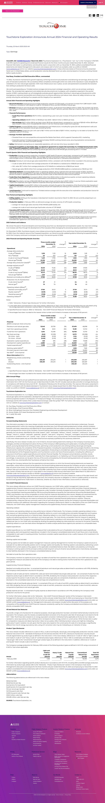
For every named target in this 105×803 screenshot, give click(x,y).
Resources (48, 2)
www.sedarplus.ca (13, 69)
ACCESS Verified (37, 745)
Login (100, 2)
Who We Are (36, 777)
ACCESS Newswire (59, 777)
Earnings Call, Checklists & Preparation (61, 764)
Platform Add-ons (37, 756)
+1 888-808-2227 (80, 779)
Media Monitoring (37, 739)
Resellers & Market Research (18, 739)
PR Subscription (15, 754)
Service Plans (36, 754)
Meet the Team (36, 779)
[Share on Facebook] (90, 15)
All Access (78, 731)
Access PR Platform (37, 731)
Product (13, 777)
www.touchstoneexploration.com (45, 69)
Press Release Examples (82, 756)
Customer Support (80, 783)
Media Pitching (36, 737)
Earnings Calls (58, 737)
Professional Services (38, 2)
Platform (14, 779)
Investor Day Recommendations (62, 768)
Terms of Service (59, 794)
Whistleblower (58, 743)
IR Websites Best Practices (61, 761)
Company (14, 781)
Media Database (37, 735)
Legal (13, 737)
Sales (77, 781)
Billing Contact (79, 787)
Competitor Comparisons (60, 759)
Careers (35, 783)
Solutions (24, 2)
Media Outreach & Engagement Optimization (61, 757)
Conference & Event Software (83, 733)
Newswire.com (58, 779)
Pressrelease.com (59, 781)
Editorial (78, 785)
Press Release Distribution (39, 733)
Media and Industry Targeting (40, 741)
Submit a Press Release (88, 2)
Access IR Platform (59, 731)
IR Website (57, 733)
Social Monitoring (37, 743)
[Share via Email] (102, 15)
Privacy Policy (68, 794)
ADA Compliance (59, 735)
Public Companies (16, 731)
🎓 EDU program (63, 2)
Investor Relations (37, 781)
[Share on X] (94, 15)
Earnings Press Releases (60, 739)
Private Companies (16, 733)
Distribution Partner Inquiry (82, 789)
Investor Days (58, 741)
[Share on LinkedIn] (98, 15)
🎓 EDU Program (80, 758)
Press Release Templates (82, 754)
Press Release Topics (60, 754)
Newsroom (55, 2)
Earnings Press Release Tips (61, 766)
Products (18, 2)
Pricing (30, 2)
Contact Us (92, 6)
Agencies (14, 735)
